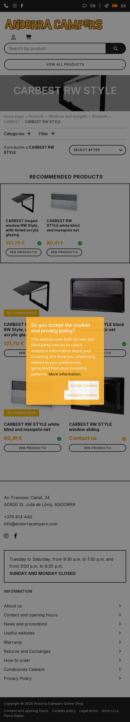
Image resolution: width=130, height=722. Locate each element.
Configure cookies (81, 394)
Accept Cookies (83, 385)
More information (65, 373)
